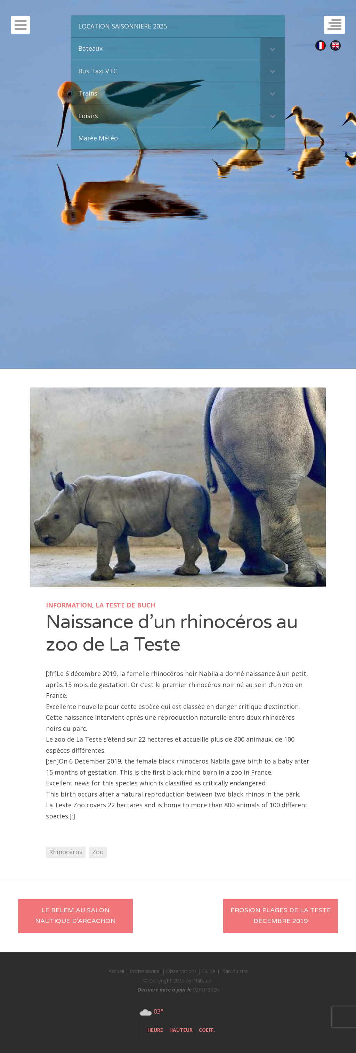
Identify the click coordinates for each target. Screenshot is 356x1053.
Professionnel (145, 971)
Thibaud (202, 980)
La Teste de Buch (125, 605)
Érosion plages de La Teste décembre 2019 (280, 915)
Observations (181, 971)
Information (69, 605)
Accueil (116, 971)
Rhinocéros (65, 852)
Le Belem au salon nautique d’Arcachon (75, 915)
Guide (209, 971)
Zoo (98, 852)
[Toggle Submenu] (272, 48)
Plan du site (234, 971)
